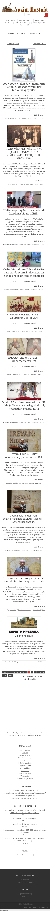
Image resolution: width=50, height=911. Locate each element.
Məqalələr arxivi (25, 766)
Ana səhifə (10, 20)
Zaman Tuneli (21, 23)
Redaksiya (34, 33)
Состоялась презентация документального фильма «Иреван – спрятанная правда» (24, 518)
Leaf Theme (28, 907)
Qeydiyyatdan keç (25, 894)
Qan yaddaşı (25, 768)
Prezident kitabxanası (25, 882)
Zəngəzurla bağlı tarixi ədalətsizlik (25, 798)
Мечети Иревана (24, 635)
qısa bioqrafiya (38, 23)
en (28, 25)
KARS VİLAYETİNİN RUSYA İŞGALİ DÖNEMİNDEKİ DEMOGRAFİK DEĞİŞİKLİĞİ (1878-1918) (24, 153)
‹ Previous (15, 672)
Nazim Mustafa (27, 904)
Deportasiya (25, 750)
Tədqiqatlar (25, 776)
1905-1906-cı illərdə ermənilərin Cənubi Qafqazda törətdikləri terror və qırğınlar (24, 86)
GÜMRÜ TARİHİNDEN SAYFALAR (25, 824)
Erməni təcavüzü (26, 118)
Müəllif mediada (25, 289)
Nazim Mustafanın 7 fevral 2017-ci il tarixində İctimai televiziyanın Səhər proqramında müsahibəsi (23, 272)
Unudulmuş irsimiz (25, 244)
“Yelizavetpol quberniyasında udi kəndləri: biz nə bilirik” (24, 212)
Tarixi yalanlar (25, 773)
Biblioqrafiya (25, 20)
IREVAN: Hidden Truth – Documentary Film (24, 359)
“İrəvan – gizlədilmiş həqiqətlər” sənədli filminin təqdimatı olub (23, 580)
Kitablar (39, 20)
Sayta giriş (25, 896)
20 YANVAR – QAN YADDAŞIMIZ (25, 819)
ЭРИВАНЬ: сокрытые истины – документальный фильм (24, 316)
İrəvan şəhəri (25, 880)
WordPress (44, 907)
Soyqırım (25, 771)
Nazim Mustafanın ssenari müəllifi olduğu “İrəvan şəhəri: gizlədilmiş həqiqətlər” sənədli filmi (24, 405)
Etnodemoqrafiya (26, 184)
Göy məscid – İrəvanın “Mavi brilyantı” (25, 791)
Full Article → (39, 115)
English (25, 374)
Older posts (13, 44)
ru (21, 25)
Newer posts (39, 44)
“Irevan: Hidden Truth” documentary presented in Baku (24, 455)
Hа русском (25, 331)
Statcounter (4, 910)
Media (8, 23)
